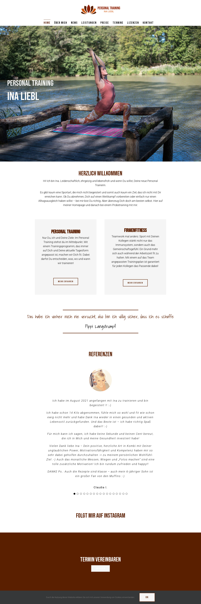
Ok (147, 597)
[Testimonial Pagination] (74, 494)
